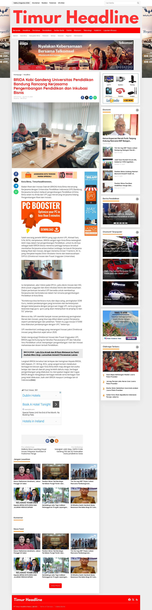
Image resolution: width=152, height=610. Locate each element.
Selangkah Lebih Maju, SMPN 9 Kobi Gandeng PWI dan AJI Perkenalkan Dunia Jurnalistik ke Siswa (68, 450)
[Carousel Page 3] (120, 223)
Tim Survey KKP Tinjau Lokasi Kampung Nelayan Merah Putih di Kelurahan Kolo (125, 149)
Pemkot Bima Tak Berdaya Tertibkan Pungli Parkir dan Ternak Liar (52, 482)
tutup (8, 7)
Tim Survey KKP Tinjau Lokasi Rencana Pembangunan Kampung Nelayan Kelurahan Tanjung (82, 482)
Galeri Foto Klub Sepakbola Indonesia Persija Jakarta (121, 396)
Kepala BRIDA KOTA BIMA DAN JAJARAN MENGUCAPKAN (25, 506)
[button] (138, 3)
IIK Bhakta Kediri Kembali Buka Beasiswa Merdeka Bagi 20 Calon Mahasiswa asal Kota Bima (84, 506)
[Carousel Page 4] (123, 223)
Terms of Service (46, 606)
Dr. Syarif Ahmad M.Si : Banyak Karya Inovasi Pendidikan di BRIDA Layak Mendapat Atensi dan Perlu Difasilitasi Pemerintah (120, 215)
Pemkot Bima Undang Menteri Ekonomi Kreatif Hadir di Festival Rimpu (126, 173)
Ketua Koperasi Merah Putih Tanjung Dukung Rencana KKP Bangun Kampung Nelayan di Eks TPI (119, 139)
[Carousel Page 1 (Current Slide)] (115, 223)
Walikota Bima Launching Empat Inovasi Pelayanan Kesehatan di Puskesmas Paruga (36, 450)
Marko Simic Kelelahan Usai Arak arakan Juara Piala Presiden (122, 389)
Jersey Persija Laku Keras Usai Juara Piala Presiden (121, 382)
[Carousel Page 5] (126, 223)
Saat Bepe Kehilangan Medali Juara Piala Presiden (120, 376)
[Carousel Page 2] (117, 223)
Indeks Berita (60, 606)
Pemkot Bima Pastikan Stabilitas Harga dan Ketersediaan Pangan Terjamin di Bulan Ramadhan (125, 184)
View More (55, 585)
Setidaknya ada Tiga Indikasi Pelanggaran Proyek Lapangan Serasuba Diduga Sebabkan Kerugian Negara (54, 506)
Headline (16, 98)
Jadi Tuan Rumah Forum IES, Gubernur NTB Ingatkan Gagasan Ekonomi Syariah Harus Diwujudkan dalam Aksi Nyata (126, 161)
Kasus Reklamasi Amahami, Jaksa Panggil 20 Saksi (27, 482)
